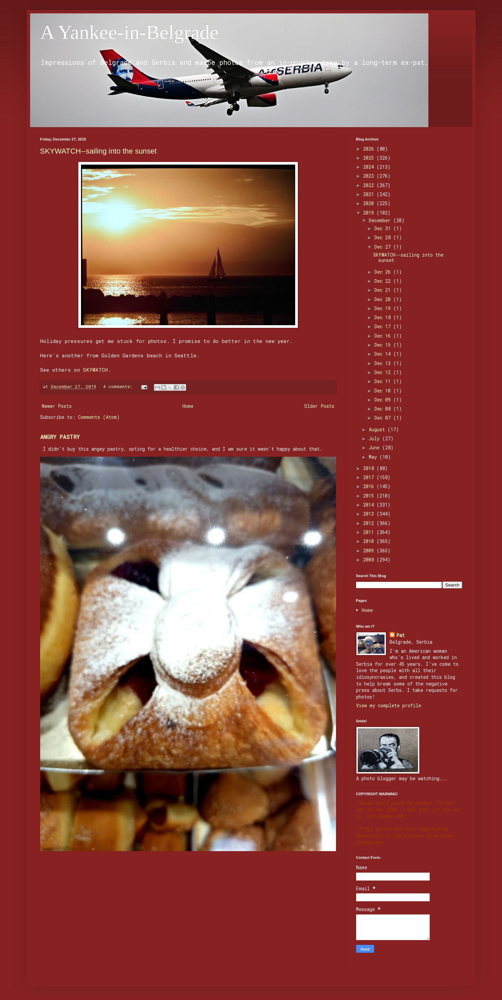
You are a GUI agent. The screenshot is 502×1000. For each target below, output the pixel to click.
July (375, 438)
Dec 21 (383, 290)
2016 (369, 486)
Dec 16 (383, 336)
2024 (369, 167)
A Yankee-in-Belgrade (129, 32)
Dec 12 (383, 372)
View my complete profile (388, 705)
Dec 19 (383, 308)
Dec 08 (383, 408)
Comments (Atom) (99, 417)
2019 (369, 212)
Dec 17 (383, 326)
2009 (369, 550)
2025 (369, 158)
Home (187, 406)
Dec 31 (383, 228)
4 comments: (119, 386)
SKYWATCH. (97, 369)
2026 (369, 149)
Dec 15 (383, 345)
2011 (369, 532)
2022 (369, 185)
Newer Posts (57, 406)
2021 (369, 194)
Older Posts (319, 406)
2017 (369, 477)
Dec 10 (383, 390)
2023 (369, 176)
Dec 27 (383, 247)
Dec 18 (383, 317)
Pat (400, 635)
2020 (369, 203)
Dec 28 (383, 237)
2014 (369, 505)
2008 (369, 559)
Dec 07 (383, 418)
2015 (369, 495)
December (381, 220)
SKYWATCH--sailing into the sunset (98, 151)
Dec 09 (383, 399)
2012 (369, 523)
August (378, 429)
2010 (369, 541)
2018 (369, 468)
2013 (369, 514)
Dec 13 (383, 363)
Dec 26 (383, 272)
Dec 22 (383, 281)
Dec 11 (383, 381)
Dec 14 (383, 354)
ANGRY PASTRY (60, 436)
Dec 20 (383, 299)
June (375, 447)
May (374, 457)
